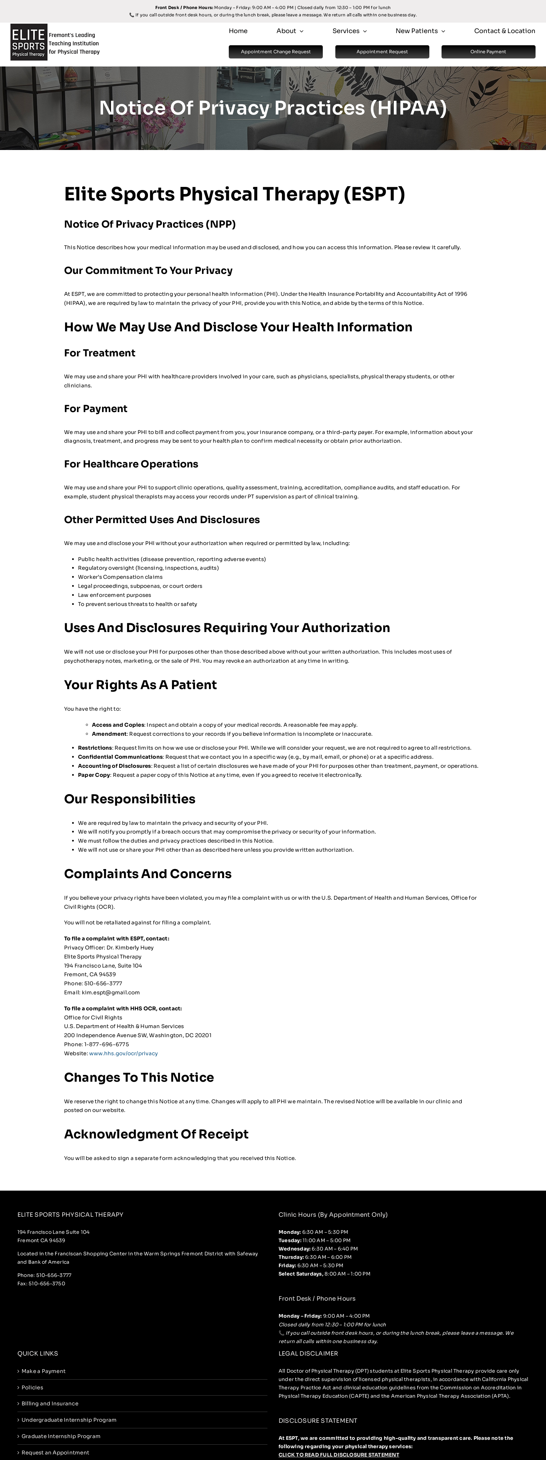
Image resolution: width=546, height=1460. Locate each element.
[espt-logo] (55, 26)
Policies (32, 1387)
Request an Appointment (55, 1452)
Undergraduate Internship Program (69, 1419)
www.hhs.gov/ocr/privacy (123, 1053)
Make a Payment (43, 1371)
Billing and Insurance (50, 1403)
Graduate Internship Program (61, 1436)
